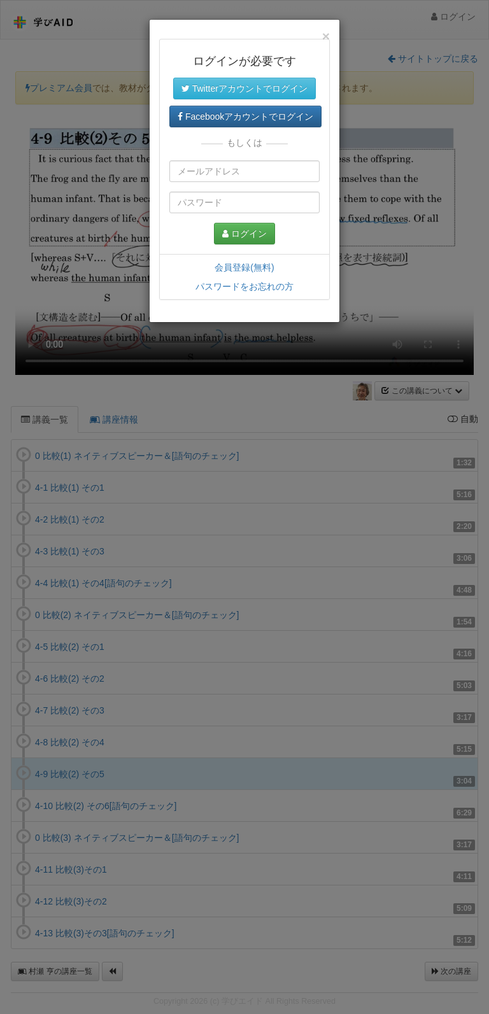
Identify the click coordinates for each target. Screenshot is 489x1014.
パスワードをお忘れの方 (244, 286)
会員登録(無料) (244, 267)
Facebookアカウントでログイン (245, 116)
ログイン (244, 234)
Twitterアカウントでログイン (244, 88)
